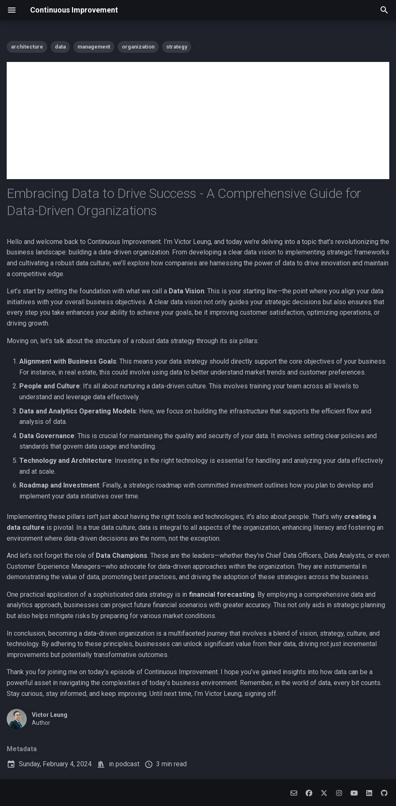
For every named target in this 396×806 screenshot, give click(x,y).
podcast (127, 764)
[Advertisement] (198, 120)
